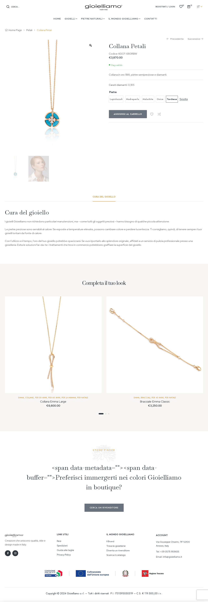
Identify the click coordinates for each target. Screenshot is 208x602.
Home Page (15, 30)
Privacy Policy (64, 554)
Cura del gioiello (104, 196)
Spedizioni (62, 545)
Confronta (159, 114)
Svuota (184, 99)
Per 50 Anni (41, 397)
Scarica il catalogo (115, 555)
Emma (21, 397)
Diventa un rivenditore (118, 550)
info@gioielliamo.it (172, 556)
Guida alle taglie (65, 550)
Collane (29, 397)
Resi (59, 541)
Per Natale (82, 397)
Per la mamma (69, 397)
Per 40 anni (158, 397)
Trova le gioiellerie (116, 545)
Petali (29, 30)
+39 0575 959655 (169, 551)
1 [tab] (101, 413)
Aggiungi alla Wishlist (152, 114)
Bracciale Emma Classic (155, 401)
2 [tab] (105, 413)
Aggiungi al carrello (128, 114)
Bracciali (145, 397)
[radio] (116, 99)
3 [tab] (108, 413)
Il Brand (110, 541)
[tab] (104, 196)
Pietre (113, 92)
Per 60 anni (54, 397)
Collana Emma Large (53, 401)
